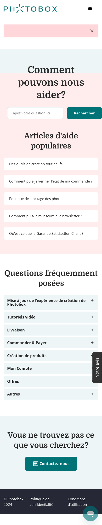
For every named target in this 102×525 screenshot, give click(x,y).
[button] (97, 367)
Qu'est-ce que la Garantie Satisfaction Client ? (46, 233)
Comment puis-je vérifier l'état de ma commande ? (50, 181)
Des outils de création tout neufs (35, 163)
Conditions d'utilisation (77, 501)
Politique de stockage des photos (36, 198)
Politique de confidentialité (41, 501)
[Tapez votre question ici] (35, 113)
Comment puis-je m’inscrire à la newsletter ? (45, 215)
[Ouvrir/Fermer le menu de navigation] (89, 8)
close (92, 31)
